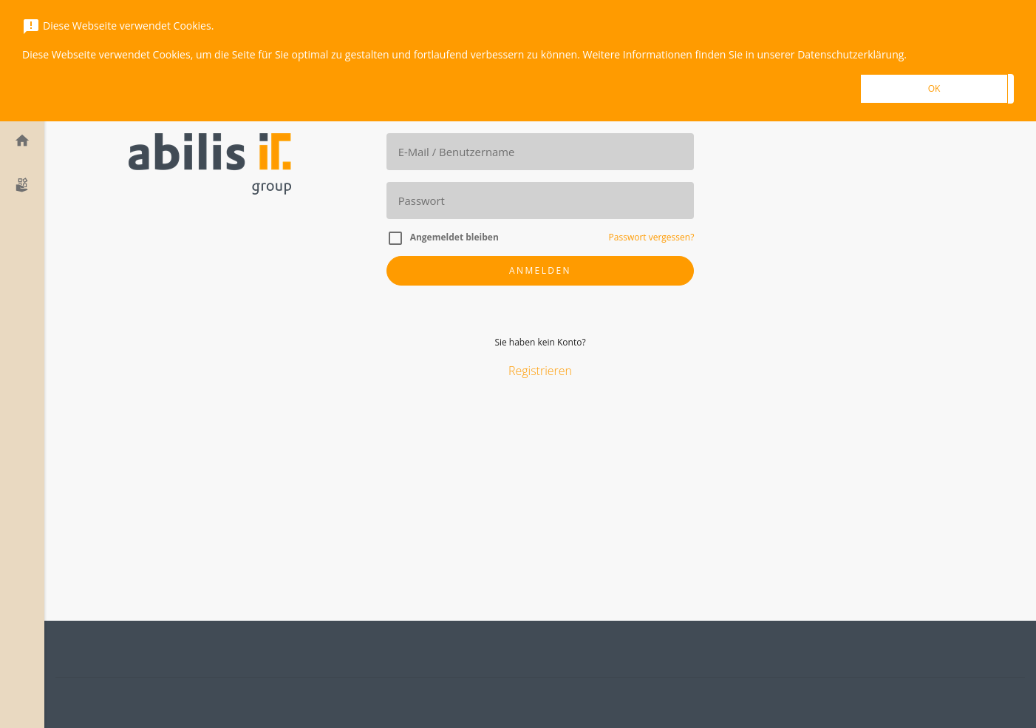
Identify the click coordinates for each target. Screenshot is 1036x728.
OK (934, 88)
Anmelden (540, 270)
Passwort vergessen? (652, 237)
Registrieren (540, 371)
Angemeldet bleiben (454, 237)
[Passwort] (540, 200)
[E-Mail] (540, 151)
